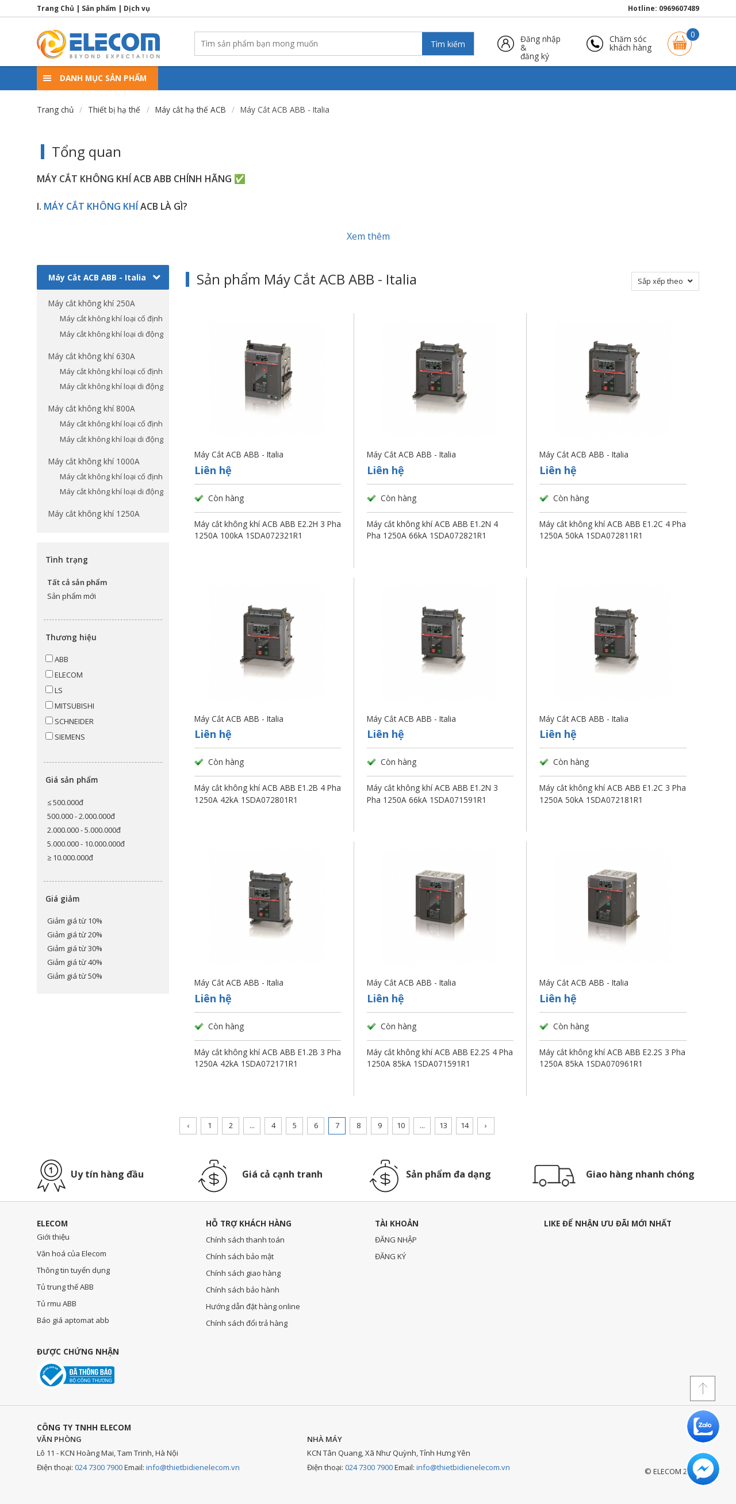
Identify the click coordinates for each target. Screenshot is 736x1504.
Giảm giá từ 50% (74, 976)
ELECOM (64, 674)
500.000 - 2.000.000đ (81, 816)
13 (443, 1125)
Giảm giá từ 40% (74, 962)
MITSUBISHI (69, 705)
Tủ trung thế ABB (65, 1287)
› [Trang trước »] (486, 1125)
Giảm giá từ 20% (74, 934)
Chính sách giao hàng (243, 1273)
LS (54, 690)
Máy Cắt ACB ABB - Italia (104, 277)
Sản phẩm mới (71, 596)
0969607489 (679, 8)
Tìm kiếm (448, 44)
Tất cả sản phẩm (77, 582)
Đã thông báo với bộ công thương (75, 1375)
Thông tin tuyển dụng (73, 1270)
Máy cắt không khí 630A (91, 356)
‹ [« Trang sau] (188, 1125)
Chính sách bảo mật (240, 1256)
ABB (56, 659)
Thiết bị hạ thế (114, 109)
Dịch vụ (137, 8)
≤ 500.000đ (65, 802)
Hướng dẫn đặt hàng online (253, 1306)
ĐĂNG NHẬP (396, 1239)
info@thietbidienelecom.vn (193, 1467)
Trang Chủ (55, 8)
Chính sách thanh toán (245, 1239)
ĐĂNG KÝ (390, 1256)
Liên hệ (213, 470)
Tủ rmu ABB (56, 1303)
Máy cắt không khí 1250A (94, 513)
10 (401, 1125)
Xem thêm (368, 236)
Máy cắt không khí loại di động (111, 334)
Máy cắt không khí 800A (91, 408)
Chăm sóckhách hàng (630, 43)
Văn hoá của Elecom (71, 1253)
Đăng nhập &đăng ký (540, 43)
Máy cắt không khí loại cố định (111, 318)
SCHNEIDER (69, 721)
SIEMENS (65, 736)
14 (465, 1125)
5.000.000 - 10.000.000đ (86, 843)
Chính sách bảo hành (242, 1289)
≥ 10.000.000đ (70, 857)
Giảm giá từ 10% (74, 921)
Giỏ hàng (680, 38)
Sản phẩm (99, 8)
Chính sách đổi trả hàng (247, 1323)
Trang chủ (55, 109)
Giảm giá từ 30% (74, 948)
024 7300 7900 (98, 1467)
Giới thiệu (53, 1237)
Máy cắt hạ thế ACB (190, 109)
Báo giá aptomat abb (73, 1320)
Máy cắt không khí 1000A (94, 461)
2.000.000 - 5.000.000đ (84, 830)
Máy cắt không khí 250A (91, 303)
